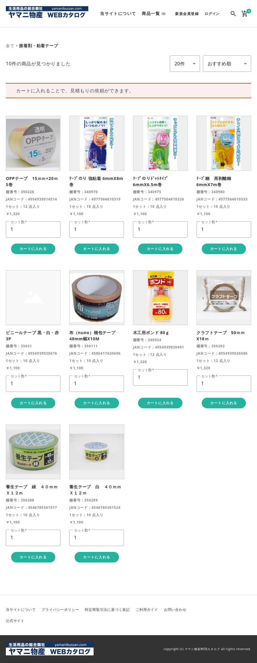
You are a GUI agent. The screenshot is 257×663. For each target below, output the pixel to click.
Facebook (233, 610)
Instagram (219, 620)
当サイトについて (118, 13)
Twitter (219, 610)
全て (10, 45)
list (165, 13)
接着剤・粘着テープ (38, 45)
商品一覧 (151, 13)
